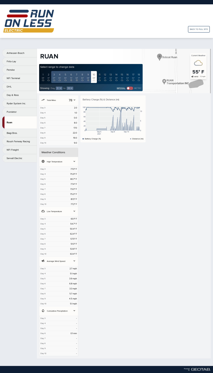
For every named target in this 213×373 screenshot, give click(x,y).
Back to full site (199, 29)
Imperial (121, 88)
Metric (138, 88)
